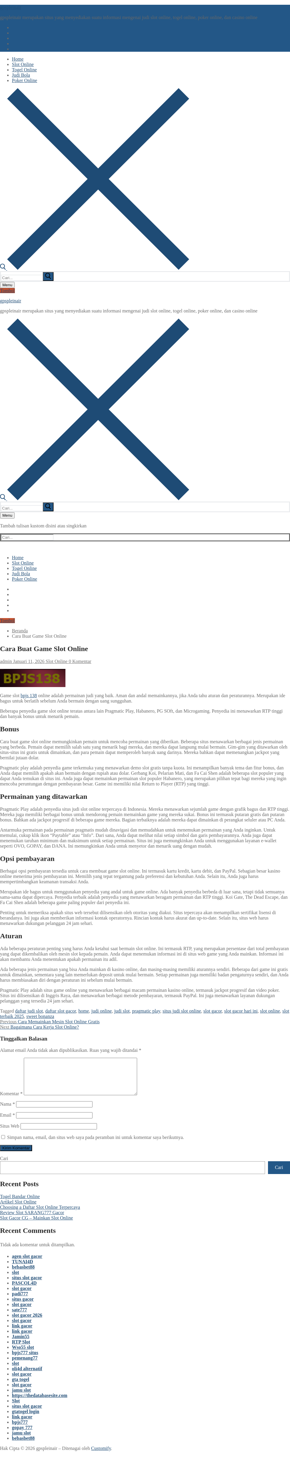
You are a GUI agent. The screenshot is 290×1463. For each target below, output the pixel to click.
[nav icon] (7, 285)
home (83, 1010)
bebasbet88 (23, 1274)
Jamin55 (20, 1343)
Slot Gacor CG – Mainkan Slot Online (36, 1225)
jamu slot (21, 1397)
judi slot (122, 1010)
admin (6, 661)
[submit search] (48, 276)
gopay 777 (22, 1434)
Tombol (7, 290)
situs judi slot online (181, 1010)
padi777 (20, 1300)
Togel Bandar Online (20, 1203)
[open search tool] (94, 268)
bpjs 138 (29, 695)
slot (15, 1279)
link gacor (22, 1332)
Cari (4, 1165)
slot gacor (212, 1010)
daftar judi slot (29, 1010)
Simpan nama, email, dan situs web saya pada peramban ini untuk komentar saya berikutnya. (95, 1144)
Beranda (20, 630)
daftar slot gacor (60, 1010)
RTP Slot (21, 1349)
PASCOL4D (24, 1290)
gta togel (20, 1386)
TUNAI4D (22, 1268)
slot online (270, 1010)
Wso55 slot (23, 1354)
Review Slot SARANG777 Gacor (32, 1219)
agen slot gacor (27, 1263)
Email (7, 1122)
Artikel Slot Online (18, 1208)
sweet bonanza (40, 1016)
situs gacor (23, 1306)
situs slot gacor (27, 1284)
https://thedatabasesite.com (39, 1402)
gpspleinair (10, 7)
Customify (101, 1455)
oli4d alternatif (27, 1375)
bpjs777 (20, 1429)
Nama (7, 1111)
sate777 (19, 1316)
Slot (16, 1407)
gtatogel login (25, 1418)
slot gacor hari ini (241, 1010)
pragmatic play (146, 1010)
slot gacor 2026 (27, 1322)
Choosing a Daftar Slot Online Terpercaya (40, 1214)
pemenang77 (24, 1365)
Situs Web (9, 1133)
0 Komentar (79, 661)
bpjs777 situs (25, 1359)
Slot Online (56, 661)
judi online (101, 1010)
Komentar (11, 1100)
